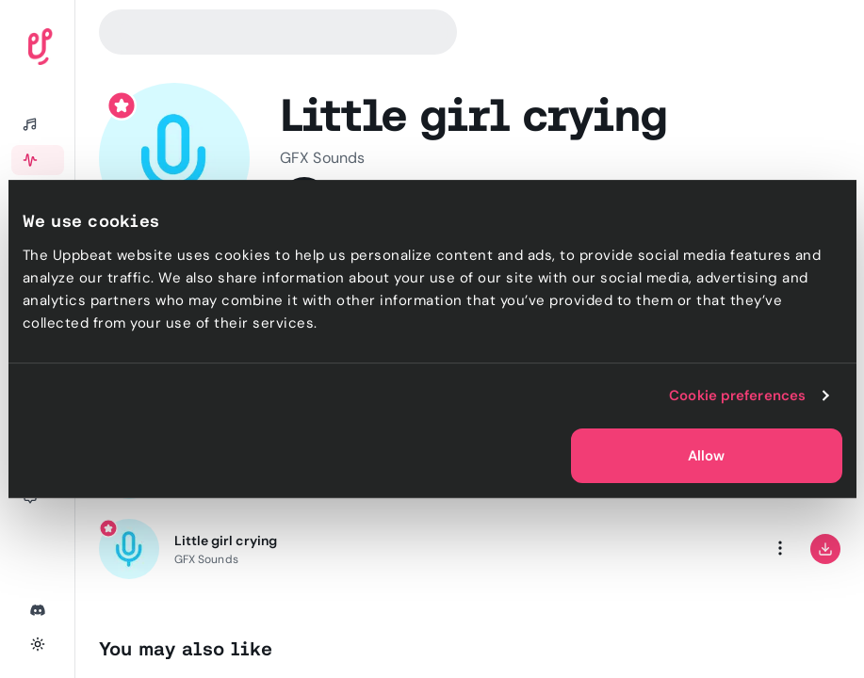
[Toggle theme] (38, 644)
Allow (706, 455)
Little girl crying (225, 540)
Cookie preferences (737, 395)
